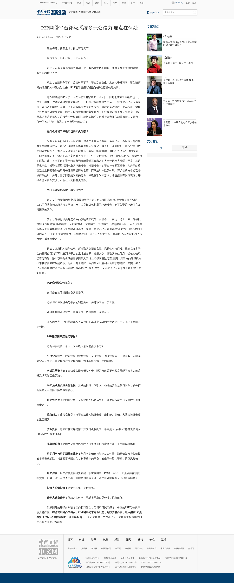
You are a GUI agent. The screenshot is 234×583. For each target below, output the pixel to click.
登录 (188, 3)
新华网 (94, 548)
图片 (115, 3)
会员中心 (179, 2)
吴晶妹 (167, 57)
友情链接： (72, 548)
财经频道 (73, 12)
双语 (142, 3)
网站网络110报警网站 (150, 567)
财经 (97, 3)
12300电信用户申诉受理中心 (97, 567)
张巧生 (167, 36)
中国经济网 (151, 548)
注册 (194, 3)
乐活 (106, 3)
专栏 (133, 3)
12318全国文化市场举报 (125, 567)
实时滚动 (96, 12)
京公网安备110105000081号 (97, 562)
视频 (124, 3)
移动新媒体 (155, 12)
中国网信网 (106, 548)
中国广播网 (165, 548)
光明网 (191, 548)
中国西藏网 (179, 548)
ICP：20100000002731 (151, 562)
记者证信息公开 (127, 558)
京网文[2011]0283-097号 (125, 562)
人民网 (84, 548)
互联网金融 (84, 12)
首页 (70, 539)
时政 (79, 3)
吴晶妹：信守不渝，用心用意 (178, 63)
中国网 (118, 548)
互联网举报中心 (92, 558)
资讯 (88, 3)
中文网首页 (67, 3)
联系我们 (53, 558)
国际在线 (139, 548)
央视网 (128, 548)
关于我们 (42, 558)
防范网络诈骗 (110, 558)
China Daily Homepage (48, 3)
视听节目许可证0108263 (176, 558)
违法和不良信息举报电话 (150, 558)
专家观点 (153, 26)
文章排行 (153, 141)
